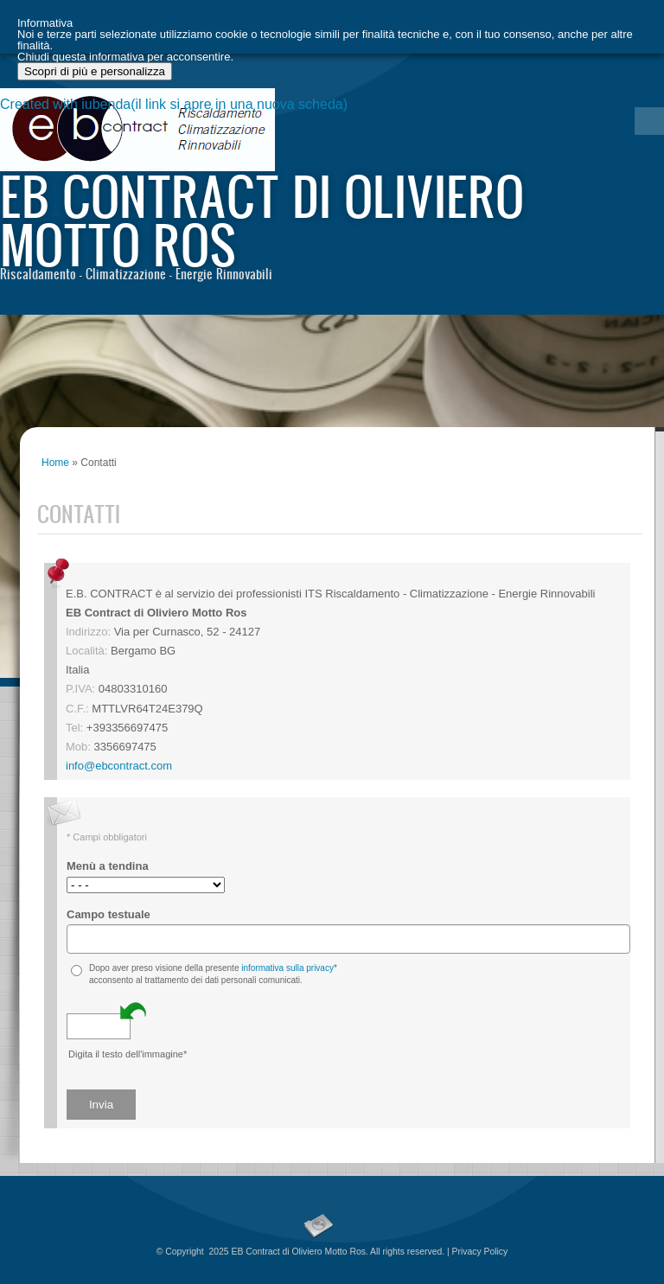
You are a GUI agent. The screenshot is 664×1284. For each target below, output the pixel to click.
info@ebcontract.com (119, 765)
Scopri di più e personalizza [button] (94, 1243)
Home (55, 463)
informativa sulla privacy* (289, 968)
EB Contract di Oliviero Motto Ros (262, 219)
